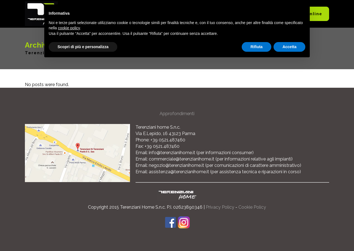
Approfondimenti (177, 113)
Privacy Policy (220, 207)
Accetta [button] (289, 47)
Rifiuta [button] (257, 47)
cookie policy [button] (69, 28)
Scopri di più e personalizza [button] (83, 47)
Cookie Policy (252, 207)
